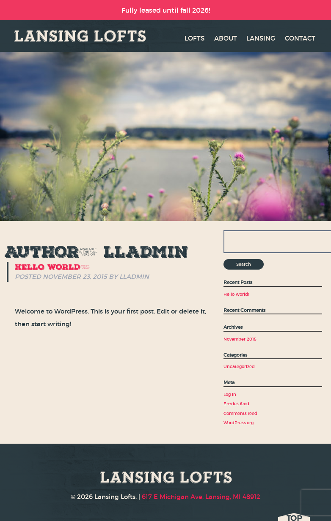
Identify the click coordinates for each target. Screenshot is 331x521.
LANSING (260, 38)
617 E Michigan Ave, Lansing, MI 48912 (201, 497)
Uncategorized (239, 366)
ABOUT (225, 38)
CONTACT (300, 38)
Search (243, 264)
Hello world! (52, 266)
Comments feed (240, 413)
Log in (229, 394)
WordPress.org (238, 423)
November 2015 (240, 339)
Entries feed (236, 403)
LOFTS (194, 38)
